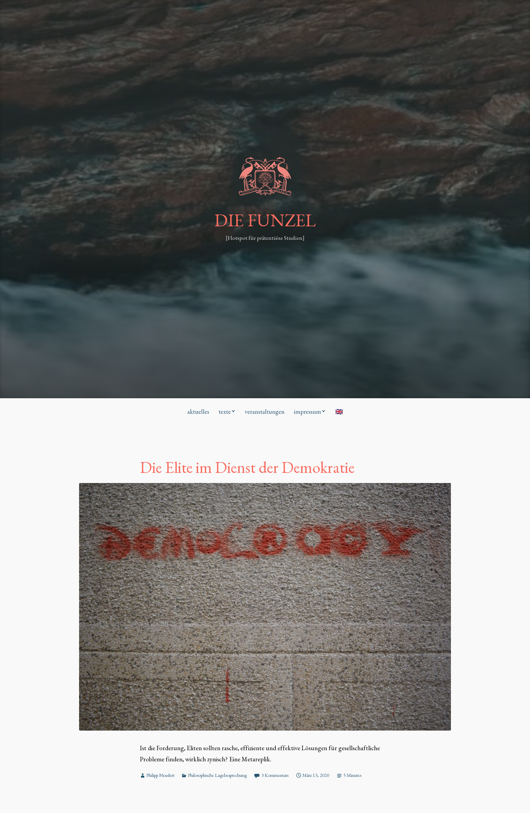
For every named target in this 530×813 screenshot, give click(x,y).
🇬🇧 (339, 411)
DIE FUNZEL (265, 220)
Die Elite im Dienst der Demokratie (247, 467)
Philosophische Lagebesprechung (217, 775)
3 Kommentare (275, 775)
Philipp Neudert (160, 775)
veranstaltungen (265, 411)
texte (225, 411)
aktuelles (198, 411)
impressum (307, 411)
